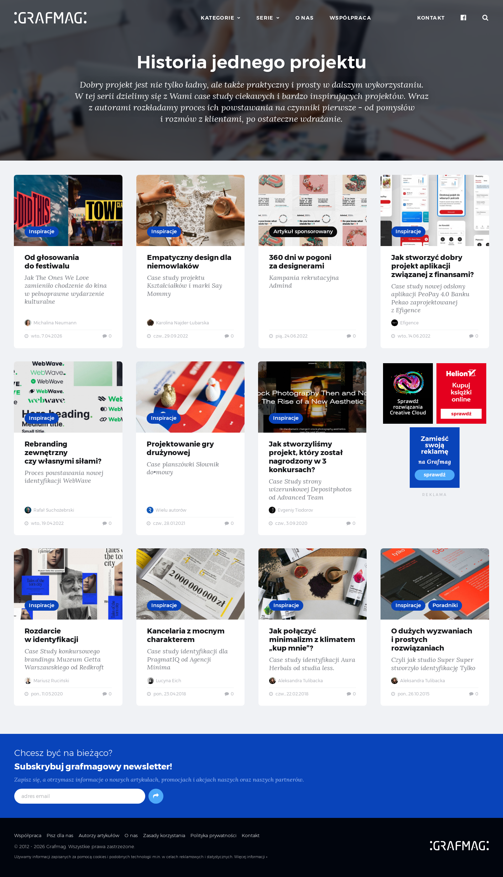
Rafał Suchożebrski (49, 511)
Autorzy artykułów (99, 838)
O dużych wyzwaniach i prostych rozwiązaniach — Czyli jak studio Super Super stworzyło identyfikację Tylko (435, 629)
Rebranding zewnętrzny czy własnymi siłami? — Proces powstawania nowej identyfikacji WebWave (68, 449)
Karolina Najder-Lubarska (178, 322)
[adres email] (79, 799)
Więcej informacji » (250, 860)
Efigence (405, 322)
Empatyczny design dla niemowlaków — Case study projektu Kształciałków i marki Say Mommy (190, 261)
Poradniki (445, 607)
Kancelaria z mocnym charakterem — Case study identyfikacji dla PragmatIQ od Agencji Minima (190, 629)
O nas (304, 18)
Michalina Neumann (51, 322)
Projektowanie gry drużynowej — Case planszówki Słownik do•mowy (190, 449)
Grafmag (56, 849)
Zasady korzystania (164, 838)
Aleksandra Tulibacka (296, 682)
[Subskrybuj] (155, 799)
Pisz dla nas (60, 838)
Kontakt (431, 18)
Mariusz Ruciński (47, 682)
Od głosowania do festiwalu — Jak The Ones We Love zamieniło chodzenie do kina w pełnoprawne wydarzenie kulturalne (68, 261)
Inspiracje (42, 231)
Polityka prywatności (213, 838)
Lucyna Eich (164, 682)
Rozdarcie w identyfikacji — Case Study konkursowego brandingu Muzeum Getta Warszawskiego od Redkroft (68, 629)
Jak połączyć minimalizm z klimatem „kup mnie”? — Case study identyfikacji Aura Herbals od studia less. (313, 629)
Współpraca (350, 18)
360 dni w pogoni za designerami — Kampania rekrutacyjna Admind (313, 261)
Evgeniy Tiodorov (291, 511)
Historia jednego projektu (252, 62)
